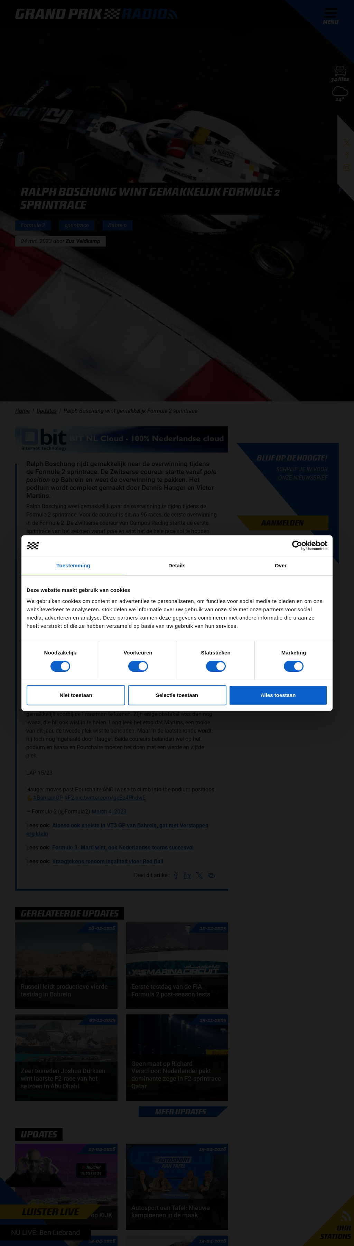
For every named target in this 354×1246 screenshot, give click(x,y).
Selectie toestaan (177, 695)
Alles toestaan (278, 695)
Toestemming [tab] (73, 565)
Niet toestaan (75, 695)
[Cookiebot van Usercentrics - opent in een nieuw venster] (297, 545)
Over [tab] (281, 565)
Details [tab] (177, 565)
